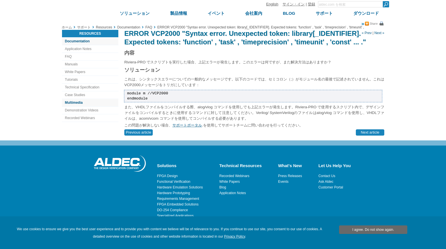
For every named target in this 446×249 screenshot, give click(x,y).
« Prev (367, 33)
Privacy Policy (234, 236)
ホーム (67, 27)
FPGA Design (167, 176)
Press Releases (290, 176)
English (272, 4)
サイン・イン (293, 4)
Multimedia (74, 103)
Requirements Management (178, 199)
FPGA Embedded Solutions (178, 204)
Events (283, 182)
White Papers (75, 72)
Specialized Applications (175, 216)
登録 (311, 4)
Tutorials (71, 80)
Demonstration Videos (81, 110)
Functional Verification (173, 182)
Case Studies (75, 95)
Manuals (71, 64)
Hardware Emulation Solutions (180, 187)
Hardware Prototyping (173, 193)
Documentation (77, 41)
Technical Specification (82, 87)
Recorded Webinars (80, 118)
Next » (379, 33)
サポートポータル (187, 125)
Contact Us (326, 176)
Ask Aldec (325, 182)
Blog (222, 187)
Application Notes (78, 49)
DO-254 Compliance (172, 210)
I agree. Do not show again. (373, 230)
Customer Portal (330, 187)
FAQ (68, 57)
